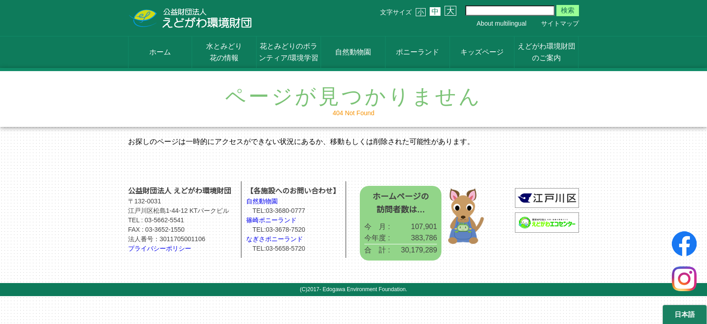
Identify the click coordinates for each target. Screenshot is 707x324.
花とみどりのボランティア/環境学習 (288, 52)
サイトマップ (560, 23)
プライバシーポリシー (159, 248)
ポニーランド (417, 52)
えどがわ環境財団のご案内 (546, 52)
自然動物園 (353, 52)
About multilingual (502, 23)
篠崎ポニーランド (271, 220)
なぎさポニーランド (274, 239)
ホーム (160, 52)
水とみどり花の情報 (224, 52)
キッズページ (482, 52)
